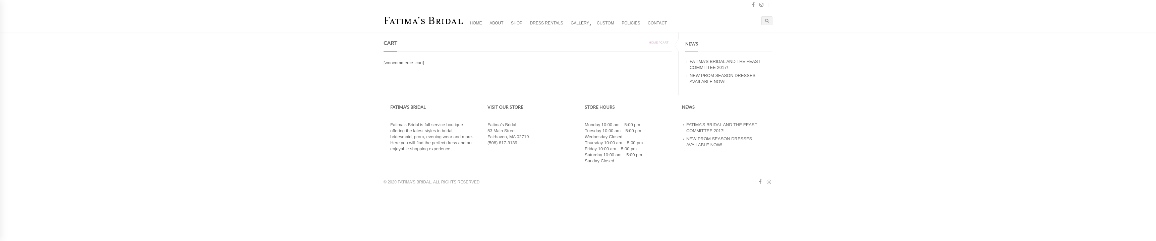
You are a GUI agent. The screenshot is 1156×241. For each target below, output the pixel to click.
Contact (657, 23)
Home (476, 23)
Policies (631, 23)
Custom (605, 23)
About (496, 23)
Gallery (580, 23)
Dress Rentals (546, 23)
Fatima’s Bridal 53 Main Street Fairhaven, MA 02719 (508, 130)
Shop (516, 23)
